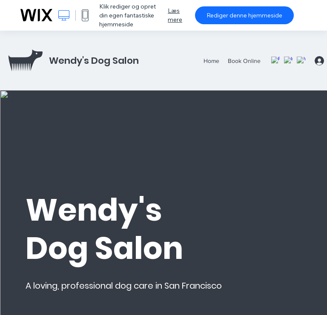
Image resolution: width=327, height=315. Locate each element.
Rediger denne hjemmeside (244, 15)
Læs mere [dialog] (175, 15)
